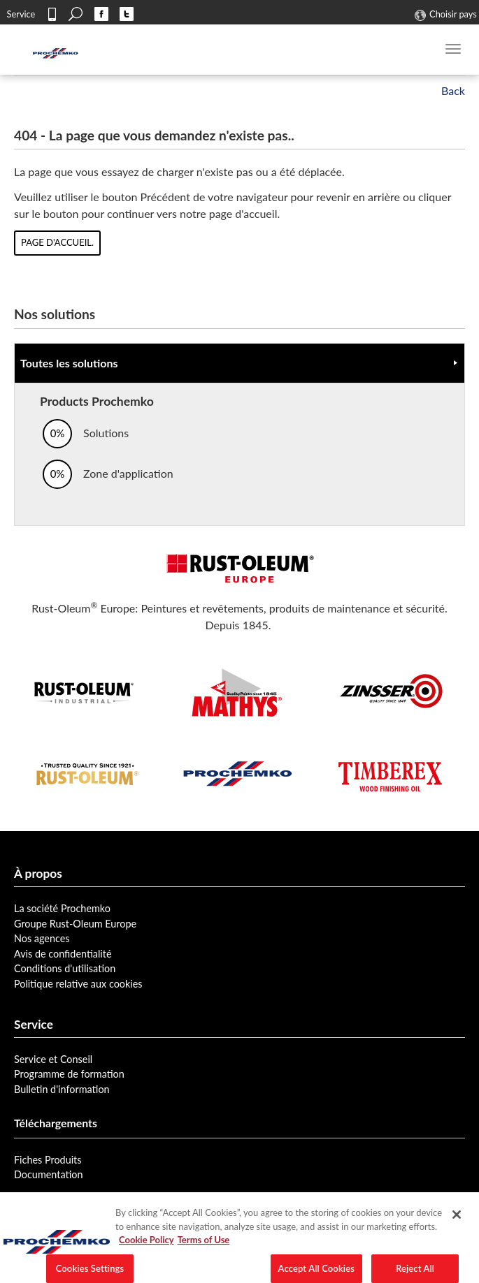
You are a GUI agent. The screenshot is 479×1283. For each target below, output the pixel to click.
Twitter (127, 14)
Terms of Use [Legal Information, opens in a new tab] (204, 1250)
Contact (52, 14)
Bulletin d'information (62, 1089)
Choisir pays (453, 14)
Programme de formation (69, 1074)
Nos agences (42, 938)
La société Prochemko (62, 908)
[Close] (456, 1225)
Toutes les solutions (68, 362)
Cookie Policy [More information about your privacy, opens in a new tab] (146, 1250)
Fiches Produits (48, 1160)
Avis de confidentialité (63, 954)
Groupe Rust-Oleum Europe (75, 924)
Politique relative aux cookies (78, 984)
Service (21, 14)
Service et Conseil (53, 1059)
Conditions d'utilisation (64, 968)
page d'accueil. (57, 242)
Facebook (101, 14)
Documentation (48, 1174)
